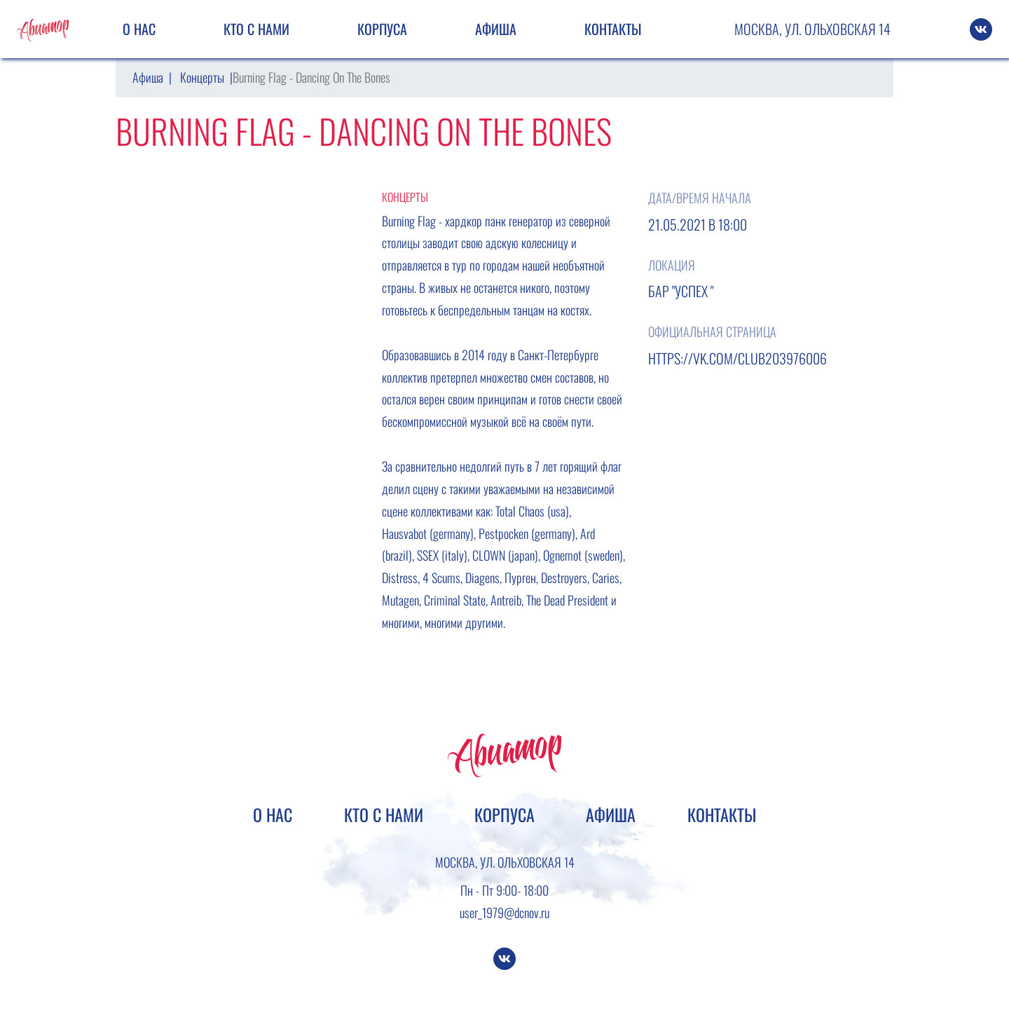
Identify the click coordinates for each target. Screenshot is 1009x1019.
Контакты (613, 28)
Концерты (202, 77)
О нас (139, 28)
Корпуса (382, 28)
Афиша (495, 28)
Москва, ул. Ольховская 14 (812, 28)
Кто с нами (256, 28)
